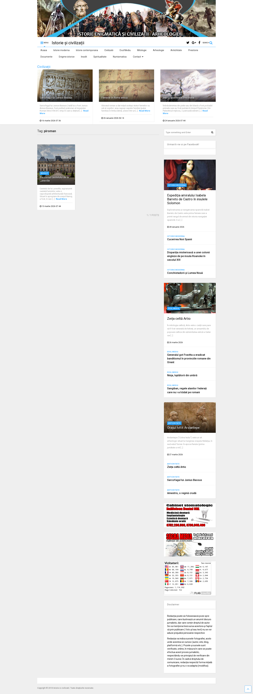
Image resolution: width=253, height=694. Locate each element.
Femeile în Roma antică (114, 97)
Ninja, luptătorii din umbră (182, 375)
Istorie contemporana (87, 50)
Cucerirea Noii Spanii (179, 239)
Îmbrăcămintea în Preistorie (178, 97)
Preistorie (193, 50)
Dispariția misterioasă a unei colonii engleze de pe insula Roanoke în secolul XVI (188, 256)
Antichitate (176, 50)
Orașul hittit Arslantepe (183, 428)
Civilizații (43, 67)
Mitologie (142, 50)
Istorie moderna (61, 50)
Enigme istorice (67, 56)
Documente (46, 56)
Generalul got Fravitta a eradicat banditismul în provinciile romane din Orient (189, 358)
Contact (138, 56)
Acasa (43, 50)
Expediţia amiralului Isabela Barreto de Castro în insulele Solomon (187, 199)
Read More (144, 111)
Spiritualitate (99, 56)
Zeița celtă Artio (179, 319)
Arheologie (158, 50)
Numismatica (119, 56)
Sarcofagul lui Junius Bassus (56, 97)
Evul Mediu (125, 50)
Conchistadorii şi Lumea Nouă (185, 272)
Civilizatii (108, 50)
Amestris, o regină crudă (181, 493)
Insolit (84, 56)
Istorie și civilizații (68, 42)
